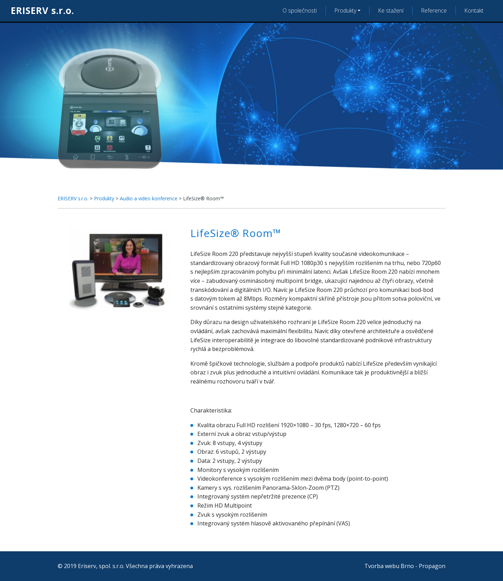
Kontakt (473, 10)
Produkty (345, 10)
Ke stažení (390, 10)
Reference (434, 10)
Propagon (432, 566)
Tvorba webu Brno (389, 566)
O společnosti (300, 10)
